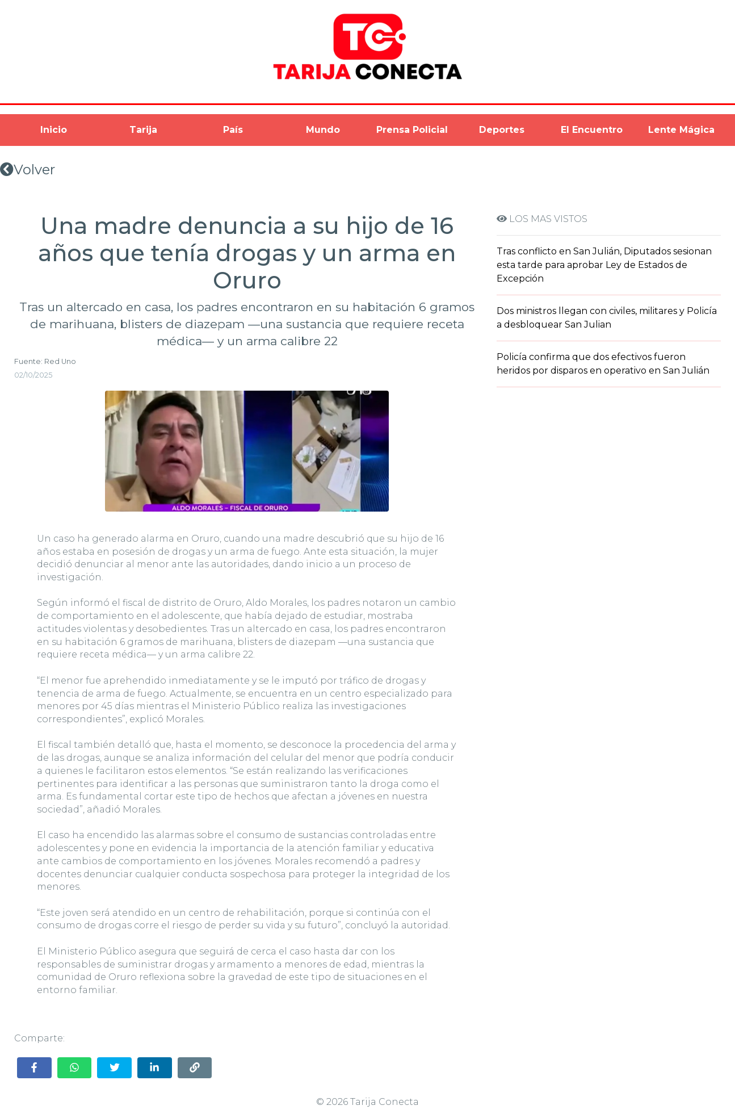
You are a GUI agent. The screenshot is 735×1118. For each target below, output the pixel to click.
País (233, 129)
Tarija (143, 129)
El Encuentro (592, 129)
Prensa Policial (412, 129)
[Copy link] (195, 1067)
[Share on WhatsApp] (74, 1067)
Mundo (323, 129)
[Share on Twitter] (114, 1067)
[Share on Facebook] (34, 1067)
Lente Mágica (681, 129)
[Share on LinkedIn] (154, 1067)
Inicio (53, 129)
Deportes (501, 129)
